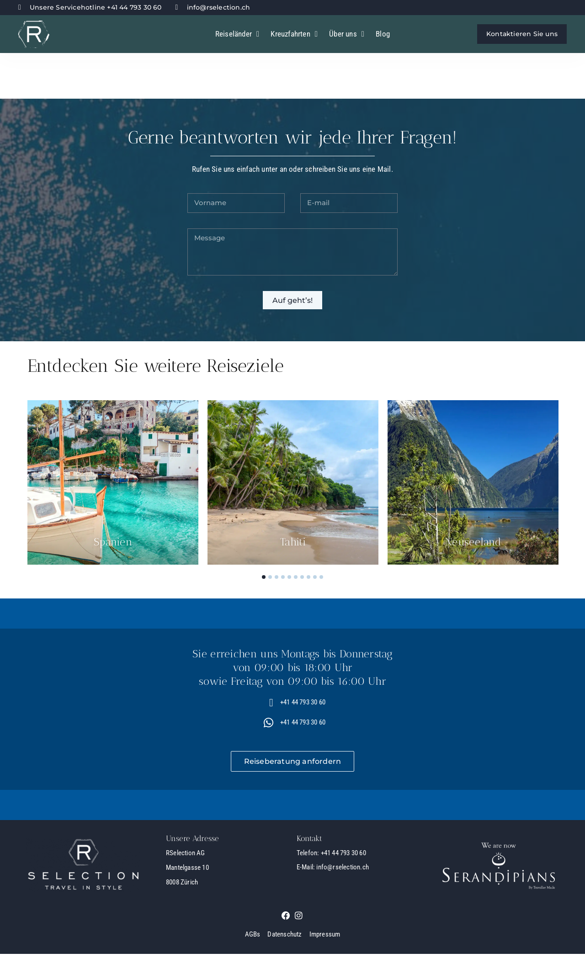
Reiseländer (237, 34)
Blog (383, 33)
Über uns (346, 34)
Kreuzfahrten (294, 34)
